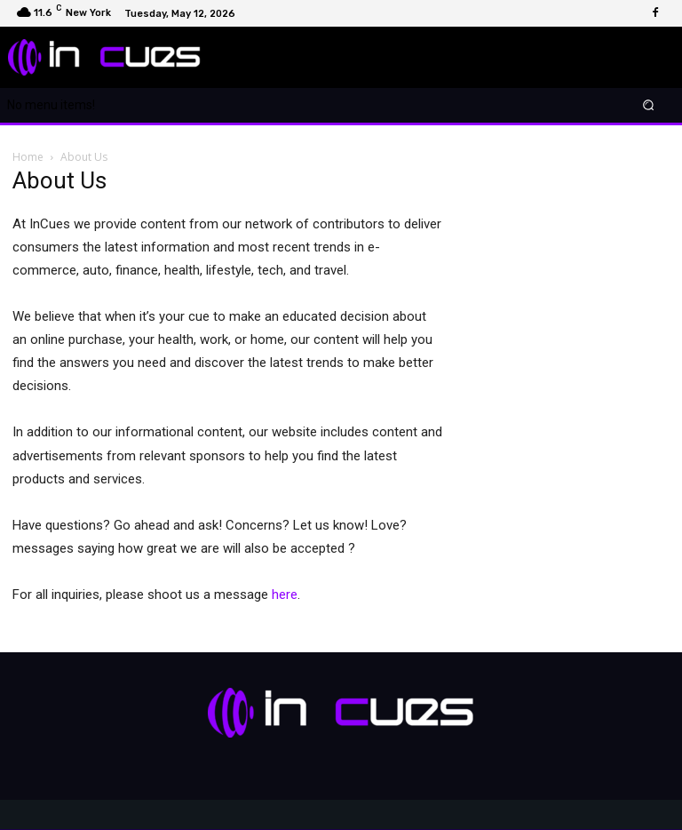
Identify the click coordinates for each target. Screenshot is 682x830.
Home (28, 156)
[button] (648, 105)
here (284, 595)
